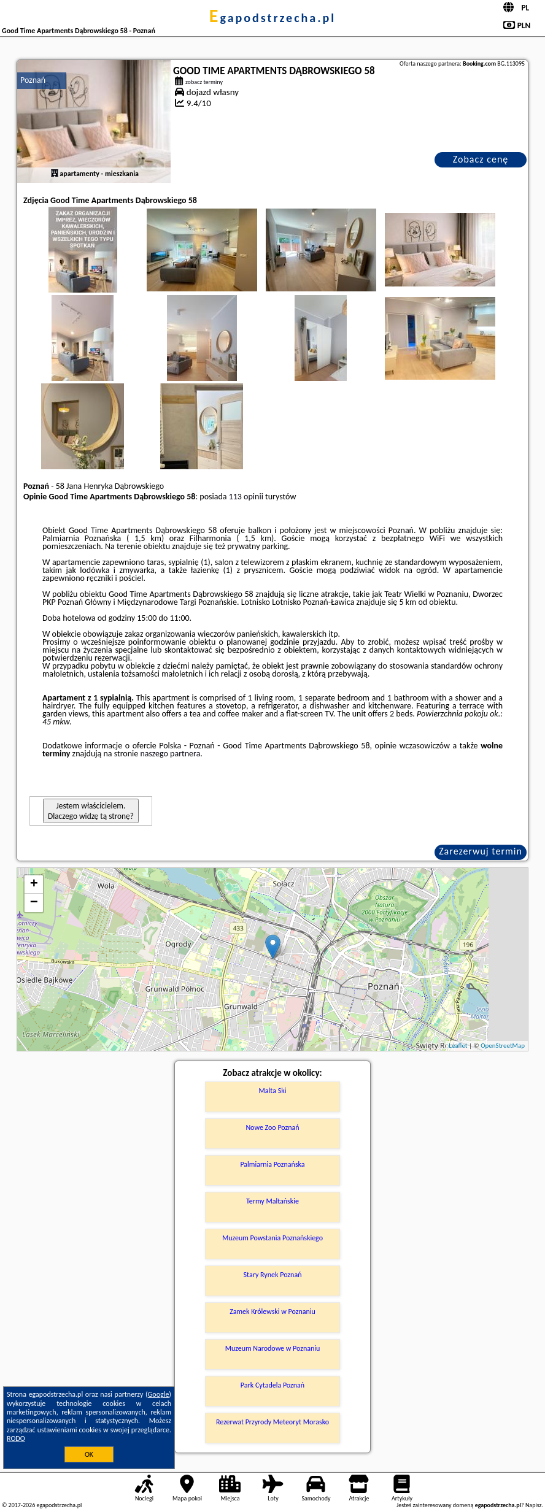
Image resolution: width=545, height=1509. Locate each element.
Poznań (32, 80)
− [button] (34, 903)
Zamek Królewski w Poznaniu (272, 1311)
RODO (16, 1438)
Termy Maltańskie (272, 1201)
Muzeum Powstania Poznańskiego (272, 1238)
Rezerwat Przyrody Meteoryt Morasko (272, 1422)
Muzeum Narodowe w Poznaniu (272, 1348)
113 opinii (246, 496)
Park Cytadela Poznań (272, 1385)
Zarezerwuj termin (480, 851)
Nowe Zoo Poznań (272, 1127)
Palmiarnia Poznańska (272, 1164)
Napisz (533, 1505)
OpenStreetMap (503, 1046)
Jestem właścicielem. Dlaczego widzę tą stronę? (91, 811)
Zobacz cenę (481, 159)
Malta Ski (273, 1090)
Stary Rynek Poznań (273, 1274)
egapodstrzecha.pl (272, 17)
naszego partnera (170, 753)
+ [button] (34, 884)
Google (158, 1394)
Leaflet (458, 1046)
